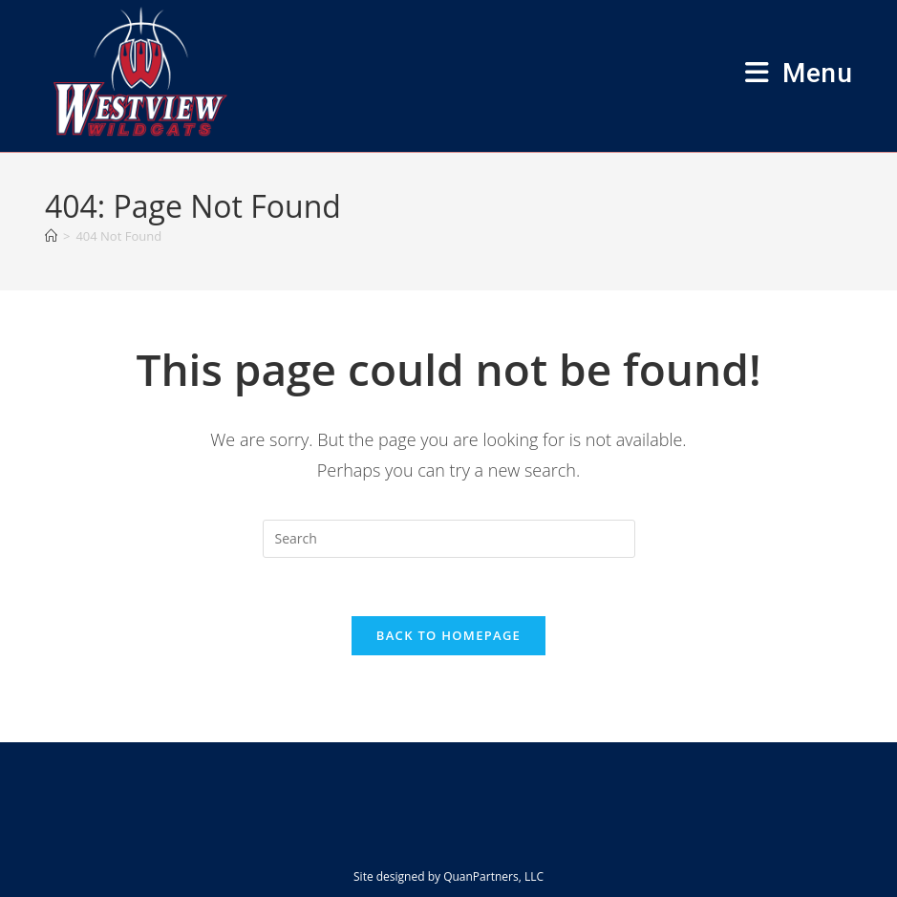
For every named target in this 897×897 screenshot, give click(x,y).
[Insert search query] (449, 539)
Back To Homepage (448, 635)
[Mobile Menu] (798, 73)
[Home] (51, 236)
